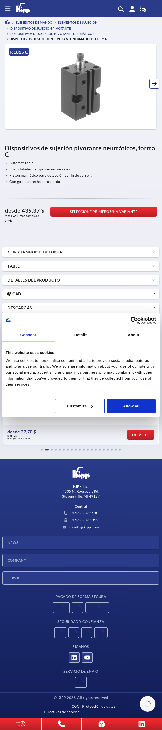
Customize (80, 406)
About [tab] (134, 335)
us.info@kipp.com (81, 527)
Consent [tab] (28, 335)
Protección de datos (99, 706)
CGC (76, 706)
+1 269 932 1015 (81, 520)
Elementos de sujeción (78, 22)
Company (17, 560)
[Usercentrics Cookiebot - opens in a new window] (134, 320)
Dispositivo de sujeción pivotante (40, 28)
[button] (155, 84)
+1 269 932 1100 (81, 513)
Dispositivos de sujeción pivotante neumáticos (52, 33)
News (13, 543)
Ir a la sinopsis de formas (36, 252)
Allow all (131, 406)
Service (15, 578)
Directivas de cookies (62, 712)
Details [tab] (81, 335)
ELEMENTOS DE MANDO (34, 22)
